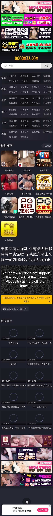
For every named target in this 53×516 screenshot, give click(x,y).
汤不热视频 (47, 132)
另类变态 (47, 103)
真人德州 (24, 76)
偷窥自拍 (13, 109)
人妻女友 (36, 120)
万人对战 (36, 76)
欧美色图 (36, 109)
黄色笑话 (36, 125)
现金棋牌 (36, 80)
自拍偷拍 (24, 87)
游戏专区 (47, 76)
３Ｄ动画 (47, 87)
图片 (3, 111)
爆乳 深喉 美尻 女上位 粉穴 (15, 309)
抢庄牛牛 (47, 80)
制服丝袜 (13, 103)
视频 (3, 89)
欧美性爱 (47, 98)
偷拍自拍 (24, 98)
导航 (3, 134)
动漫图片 (47, 109)
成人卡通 (36, 98)
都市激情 (13, 120)
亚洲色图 (24, 109)
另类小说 (24, 125)
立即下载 (43, 509)
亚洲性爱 (13, 98)
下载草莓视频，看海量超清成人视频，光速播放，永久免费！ (27, 300)
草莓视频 (36, 132)
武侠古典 (47, 120)
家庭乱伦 (24, 120)
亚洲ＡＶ (13, 87)
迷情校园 (13, 125)
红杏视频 (13, 136)
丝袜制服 (24, 92)
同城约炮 (13, 132)
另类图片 (47, 114)
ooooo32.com (26, 58)
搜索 (46, 65)
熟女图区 (36, 114)
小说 (3, 122)
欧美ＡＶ (36, 87)
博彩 (3, 77)
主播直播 (36, 92)
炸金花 (24, 80)
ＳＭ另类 (47, 92)
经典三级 (24, 103)
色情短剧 (24, 136)
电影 (3, 100)
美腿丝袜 (13, 114)
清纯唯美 (24, 114)
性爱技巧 (47, 125)
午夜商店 (24, 132)
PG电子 (13, 76)
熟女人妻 (13, 92)
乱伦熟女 (36, 103)
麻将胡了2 (13, 80)
